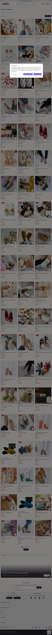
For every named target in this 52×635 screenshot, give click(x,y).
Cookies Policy (15, 70)
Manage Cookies (14, 74)
